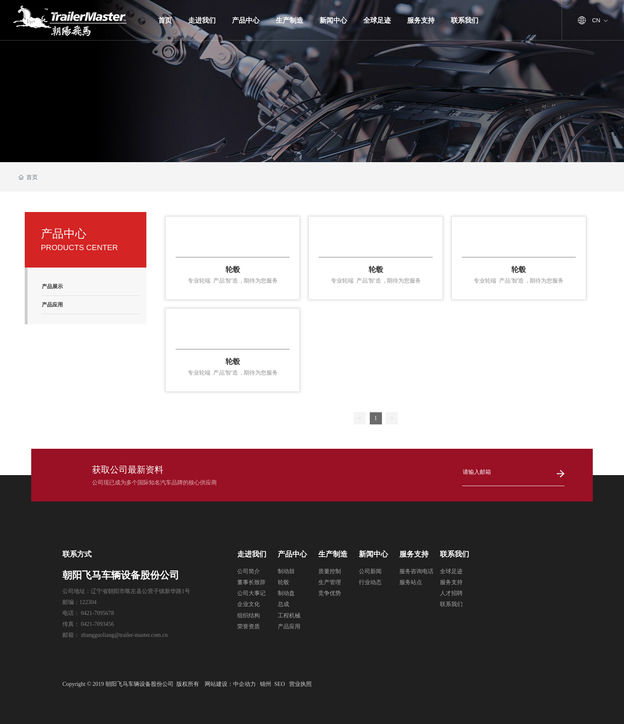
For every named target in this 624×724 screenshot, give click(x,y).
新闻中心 (373, 554)
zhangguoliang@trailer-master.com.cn (124, 635)
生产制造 (332, 554)
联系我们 (454, 554)
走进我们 (251, 554)
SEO (279, 684)
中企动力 (244, 684)
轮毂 (232, 270)
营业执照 (300, 684)
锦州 (265, 684)
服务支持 (414, 554)
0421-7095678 (97, 613)
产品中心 (292, 554)
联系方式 (77, 554)
